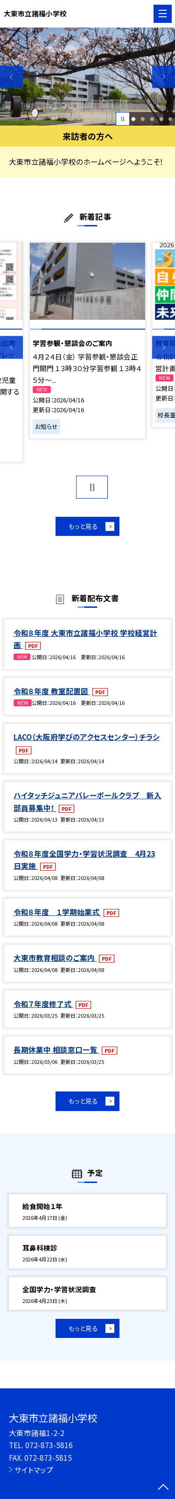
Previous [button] (11, 76)
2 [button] (142, 119)
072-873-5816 (49, 1445)
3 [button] (152, 119)
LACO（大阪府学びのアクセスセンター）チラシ (87, 738)
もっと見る (82, 527)
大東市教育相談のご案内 (55, 959)
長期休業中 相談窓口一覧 (56, 1051)
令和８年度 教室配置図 (52, 692)
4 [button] (161, 119)
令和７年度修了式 (43, 1005)
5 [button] (170, 119)
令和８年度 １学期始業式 (57, 913)
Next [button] (163, 76)
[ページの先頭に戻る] (163, 1488)
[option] (87, 77)
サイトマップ (33, 1469)
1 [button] (134, 119)
